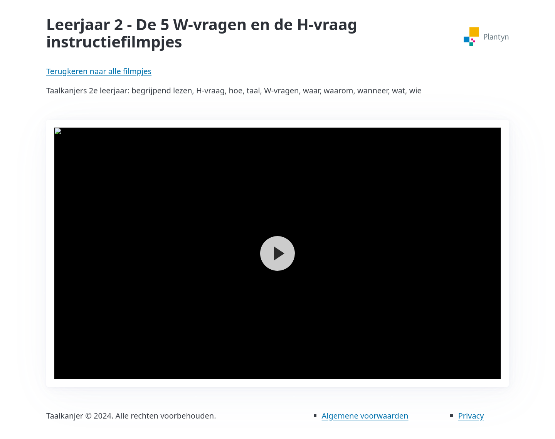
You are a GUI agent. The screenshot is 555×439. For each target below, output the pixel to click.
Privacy (471, 415)
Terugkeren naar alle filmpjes (98, 71)
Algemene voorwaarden (365, 415)
